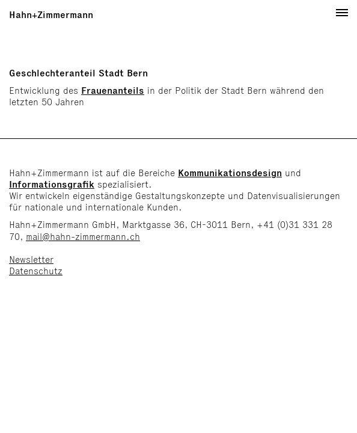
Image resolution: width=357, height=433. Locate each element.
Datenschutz (36, 271)
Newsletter (31, 259)
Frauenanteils (112, 90)
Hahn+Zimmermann (51, 14)
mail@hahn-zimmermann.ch (83, 236)
